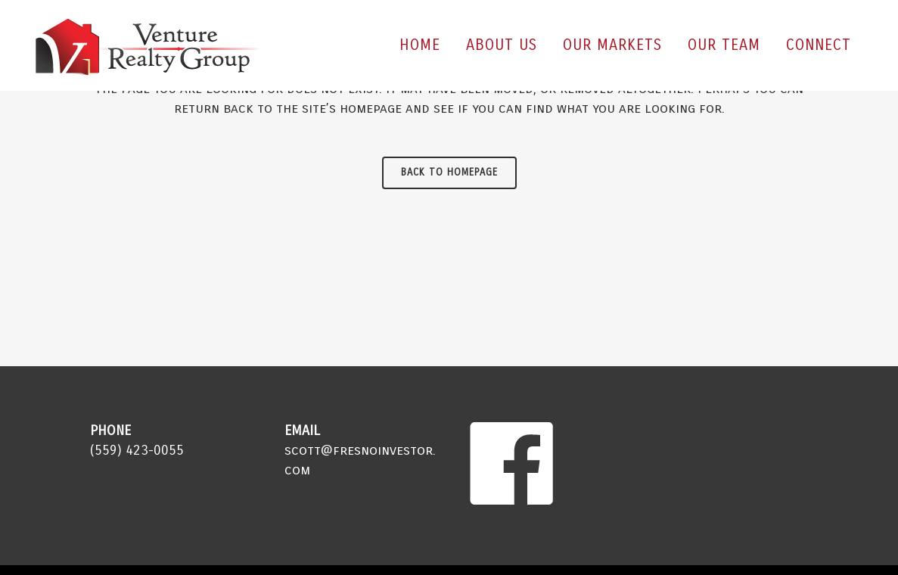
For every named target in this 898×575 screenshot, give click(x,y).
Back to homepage (449, 172)
